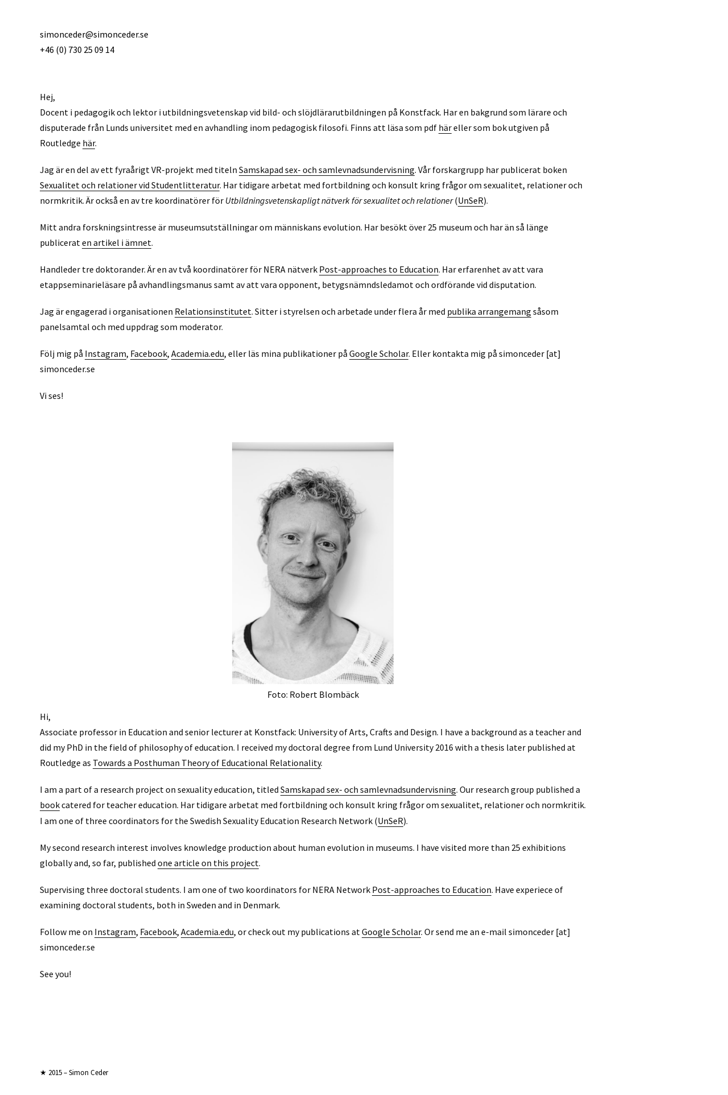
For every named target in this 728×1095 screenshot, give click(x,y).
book (50, 804)
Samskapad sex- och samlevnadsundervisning (327, 169)
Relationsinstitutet (213, 311)
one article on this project (208, 862)
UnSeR (470, 200)
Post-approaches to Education (379, 269)
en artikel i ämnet (116, 242)
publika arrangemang (489, 311)
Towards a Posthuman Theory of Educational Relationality (207, 762)
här (445, 127)
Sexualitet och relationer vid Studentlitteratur (130, 185)
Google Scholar (378, 353)
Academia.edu (197, 353)
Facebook (148, 353)
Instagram (105, 353)
